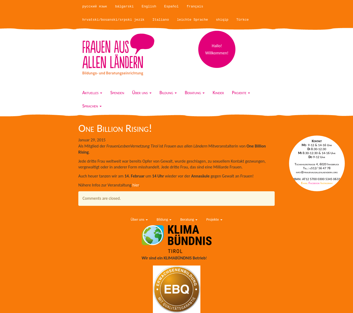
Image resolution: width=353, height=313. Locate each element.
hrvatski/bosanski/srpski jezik (113, 20)
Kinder (218, 92)
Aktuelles (92, 92)
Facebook (315, 183)
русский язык (94, 6)
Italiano (160, 20)
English (149, 6)
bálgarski (124, 6)
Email (304, 183)
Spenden (117, 92)
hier (135, 185)
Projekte (241, 92)
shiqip (222, 20)
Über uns (142, 92)
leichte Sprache (192, 20)
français (195, 6)
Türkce (242, 20)
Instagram (326, 183)
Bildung (168, 92)
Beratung (195, 92)
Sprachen (92, 106)
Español (171, 6)
